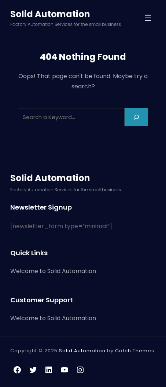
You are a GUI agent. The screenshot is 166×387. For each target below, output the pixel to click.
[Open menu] (148, 18)
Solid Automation (50, 14)
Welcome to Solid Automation (53, 271)
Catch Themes (134, 350)
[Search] (136, 117)
